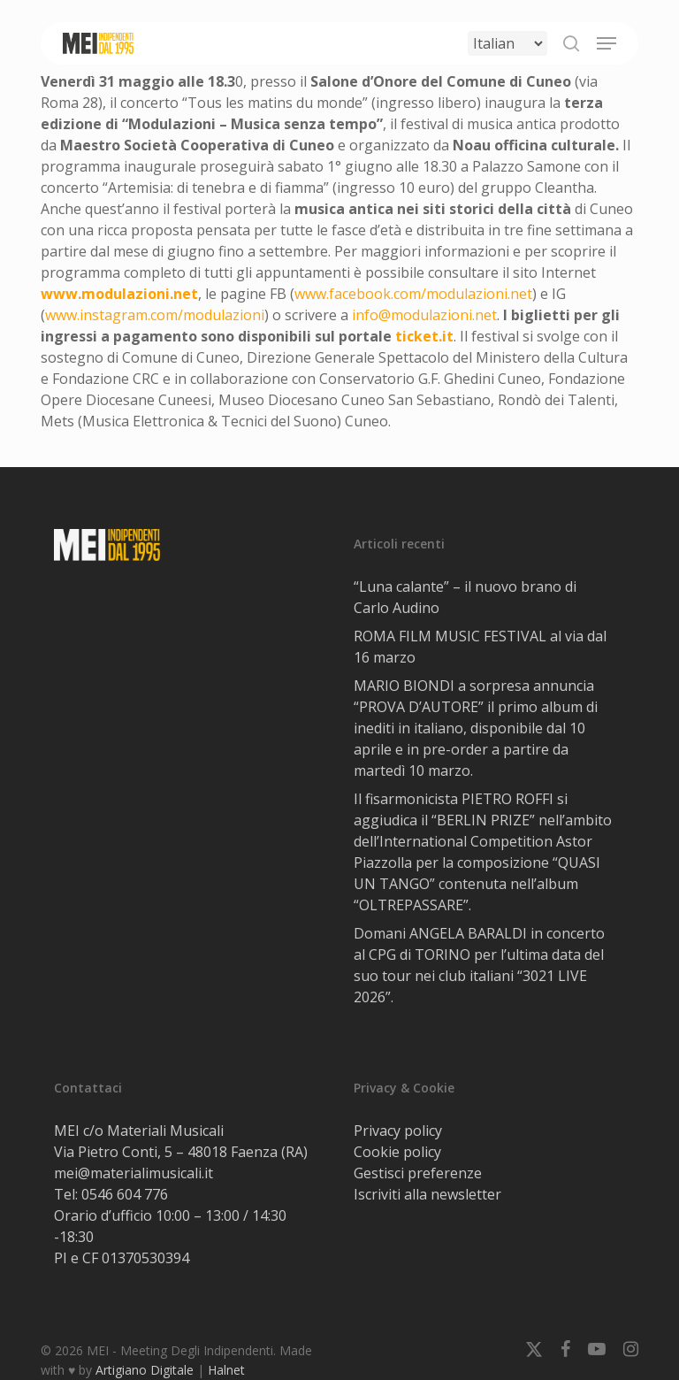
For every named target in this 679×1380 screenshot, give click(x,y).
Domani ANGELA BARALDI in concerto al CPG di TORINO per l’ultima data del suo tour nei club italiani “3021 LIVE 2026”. (479, 965)
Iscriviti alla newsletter (427, 1194)
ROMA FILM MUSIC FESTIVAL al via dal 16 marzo (480, 646)
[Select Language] (507, 43)
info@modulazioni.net (424, 315)
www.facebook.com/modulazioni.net (413, 293)
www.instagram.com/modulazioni (154, 315)
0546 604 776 (124, 1194)
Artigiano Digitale (144, 1369)
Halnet (226, 1369)
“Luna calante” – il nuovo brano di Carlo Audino (465, 597)
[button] (606, 43)
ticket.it (424, 336)
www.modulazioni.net (119, 293)
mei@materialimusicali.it (133, 1173)
